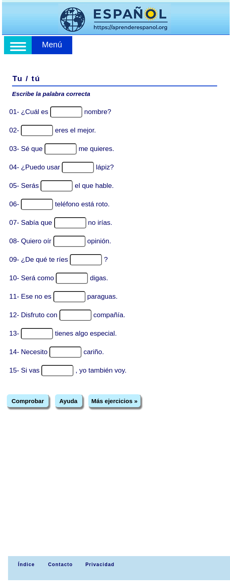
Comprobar (28, 400)
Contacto (60, 564)
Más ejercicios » (114, 400)
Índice (25, 564)
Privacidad (100, 564)
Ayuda (68, 400)
